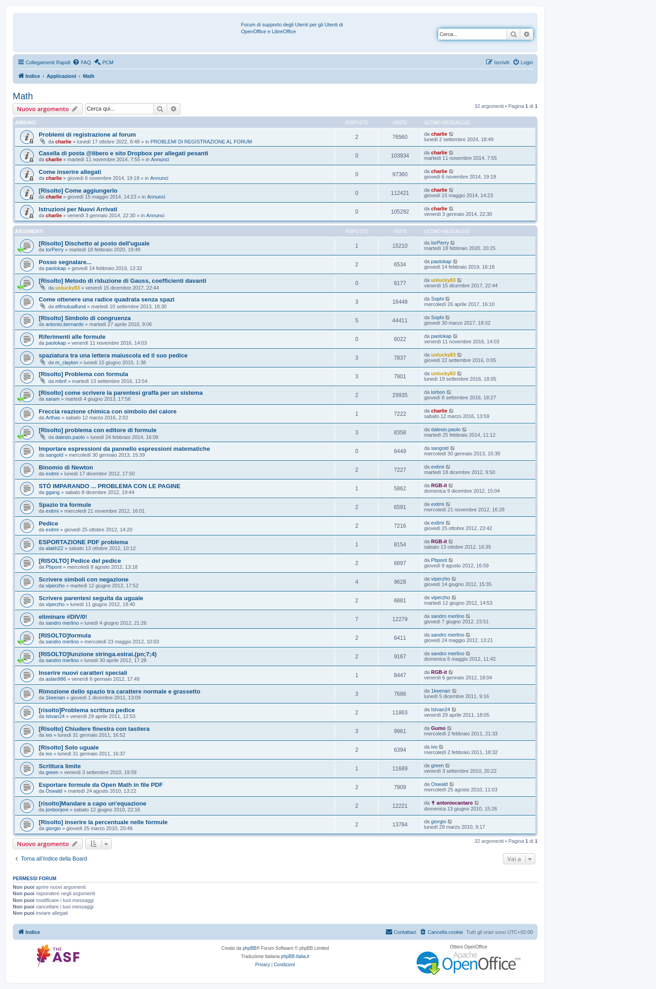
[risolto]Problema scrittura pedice (87, 710)
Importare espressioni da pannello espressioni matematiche (124, 448)
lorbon (438, 392)
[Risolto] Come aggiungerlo (78, 190)
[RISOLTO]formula (65, 635)
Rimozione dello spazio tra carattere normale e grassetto (119, 691)
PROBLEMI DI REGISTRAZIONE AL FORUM (201, 141)
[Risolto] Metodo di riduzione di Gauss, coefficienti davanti (122, 280)
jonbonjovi (57, 809)
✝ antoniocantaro (452, 802)
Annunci (160, 159)
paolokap (56, 268)
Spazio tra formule (65, 504)
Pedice (48, 523)
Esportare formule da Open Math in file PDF (101, 784)
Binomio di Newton (66, 467)
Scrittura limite (60, 766)
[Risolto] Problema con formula (83, 374)
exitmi (52, 473)
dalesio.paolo (70, 437)
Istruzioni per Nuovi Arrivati (78, 209)
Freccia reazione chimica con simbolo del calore (108, 411)
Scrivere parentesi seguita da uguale (91, 598)
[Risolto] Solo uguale (69, 747)
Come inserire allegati (70, 171)
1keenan (55, 697)
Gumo (438, 728)
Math (23, 96)
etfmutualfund (70, 306)
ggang (53, 492)
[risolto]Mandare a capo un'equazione (92, 803)
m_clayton (66, 362)
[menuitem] (81, 62)
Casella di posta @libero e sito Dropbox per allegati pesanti (123, 153)
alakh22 (54, 548)
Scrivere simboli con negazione (83, 579)
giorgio (53, 828)
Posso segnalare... (65, 262)
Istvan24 (55, 716)
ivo (49, 735)
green (52, 772)
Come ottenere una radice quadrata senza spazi (106, 299)
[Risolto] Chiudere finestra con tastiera (94, 728)
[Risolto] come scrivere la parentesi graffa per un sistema (121, 392)
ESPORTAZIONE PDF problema (83, 542)
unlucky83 (67, 288)
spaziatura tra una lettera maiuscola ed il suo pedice (113, 355)
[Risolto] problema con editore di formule (98, 430)
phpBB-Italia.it (295, 956)
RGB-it (439, 485)
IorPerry (54, 249)
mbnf (60, 381)
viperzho (55, 585)
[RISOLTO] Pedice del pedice (80, 560)
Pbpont (54, 567)
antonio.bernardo (64, 324)
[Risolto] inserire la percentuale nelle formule (103, 822)
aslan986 (56, 679)
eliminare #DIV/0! (63, 616)
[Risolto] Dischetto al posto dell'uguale (94, 243)
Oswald (54, 791)
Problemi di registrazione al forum (87, 134)
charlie (63, 141)
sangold (54, 455)
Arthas (53, 417)
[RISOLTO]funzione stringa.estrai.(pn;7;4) (98, 654)
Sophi (437, 298)
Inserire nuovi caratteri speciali (83, 672)
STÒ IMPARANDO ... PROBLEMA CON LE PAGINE (109, 486)
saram (53, 399)
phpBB (249, 948)
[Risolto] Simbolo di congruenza (85, 318)
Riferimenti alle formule (72, 336)
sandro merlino (62, 623)
